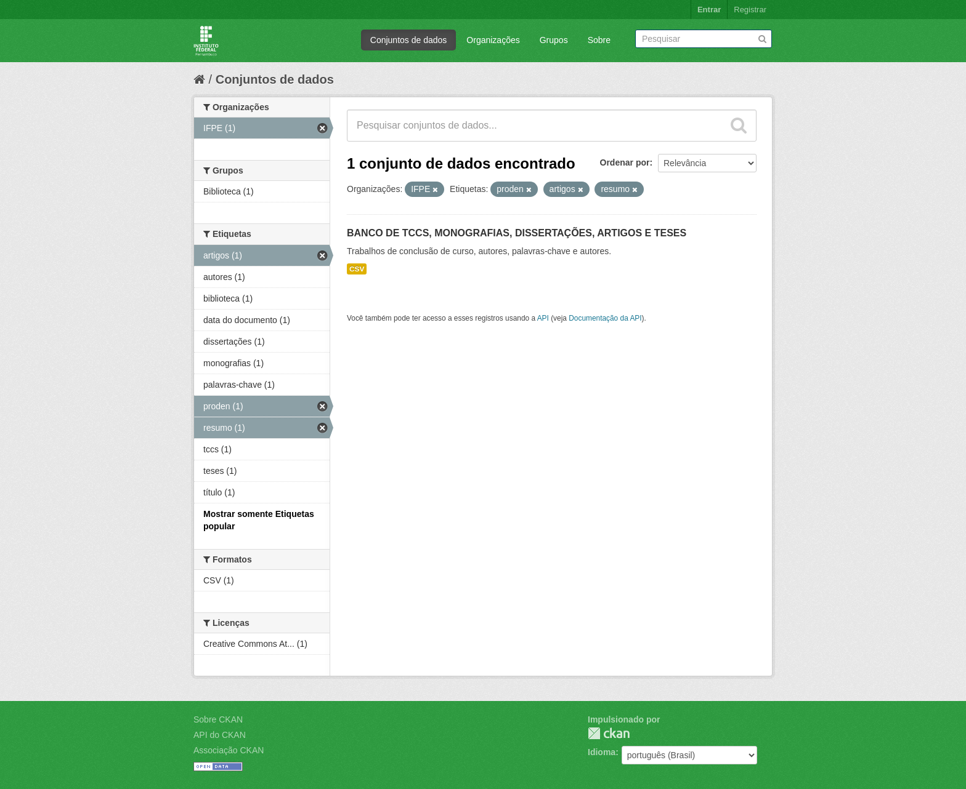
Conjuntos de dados (408, 40)
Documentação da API (605, 318)
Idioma (601, 752)
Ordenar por (625, 162)
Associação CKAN (228, 750)
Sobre (599, 40)
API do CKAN (219, 735)
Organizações (492, 40)
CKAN (609, 733)
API (543, 318)
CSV (356, 269)
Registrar (750, 9)
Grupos (554, 40)
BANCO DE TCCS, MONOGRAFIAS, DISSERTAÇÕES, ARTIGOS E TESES (516, 233)
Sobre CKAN (218, 719)
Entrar (709, 9)
